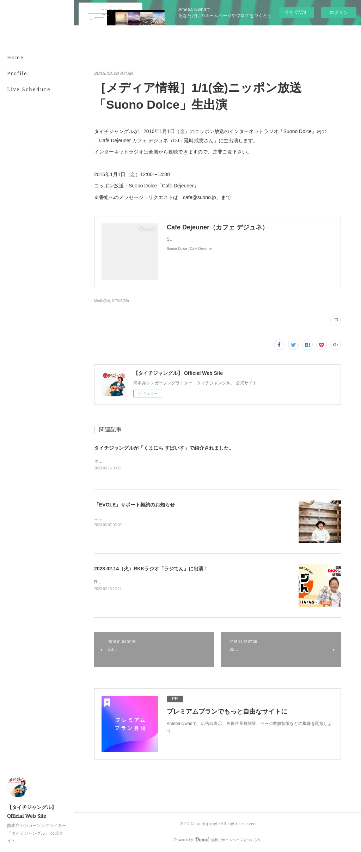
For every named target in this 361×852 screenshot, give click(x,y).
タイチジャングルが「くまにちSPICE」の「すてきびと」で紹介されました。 (168, 461)
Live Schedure (29, 89)
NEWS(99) (120, 301)
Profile (17, 73)
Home (15, 57)
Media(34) (102, 301)
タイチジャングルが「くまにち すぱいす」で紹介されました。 (164, 448)
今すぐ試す (296, 12)
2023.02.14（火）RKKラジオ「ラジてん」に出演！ (151, 568)
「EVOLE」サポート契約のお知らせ (134, 505)
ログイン (339, 12)
